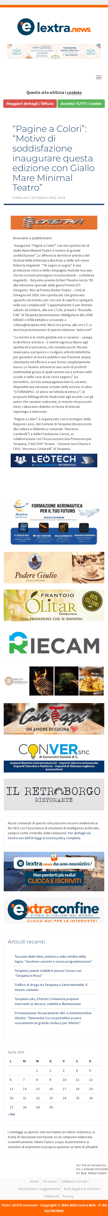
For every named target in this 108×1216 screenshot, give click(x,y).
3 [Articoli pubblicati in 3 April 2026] (63, 1070)
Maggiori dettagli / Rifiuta (30, 103)
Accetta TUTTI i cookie (81, 103)
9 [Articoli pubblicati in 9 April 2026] (50, 1079)
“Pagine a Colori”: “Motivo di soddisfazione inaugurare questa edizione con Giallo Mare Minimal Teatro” (53, 158)
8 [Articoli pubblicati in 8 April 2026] (37, 1079)
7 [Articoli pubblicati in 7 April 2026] (24, 1079)
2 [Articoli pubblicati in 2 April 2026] (50, 1070)
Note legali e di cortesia (81, 1188)
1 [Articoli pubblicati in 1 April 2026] (37, 1070)
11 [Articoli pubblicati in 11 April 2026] (77, 1079)
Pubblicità (51, 1196)
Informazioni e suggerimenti (39, 1188)
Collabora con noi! (74, 1181)
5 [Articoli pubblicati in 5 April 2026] (90, 1070)
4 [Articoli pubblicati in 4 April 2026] (77, 1070)
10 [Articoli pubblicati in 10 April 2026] (64, 1079)
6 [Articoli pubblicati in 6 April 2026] (10, 1079)
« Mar (11, 1114)
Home (34, 1181)
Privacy (68, 1196)
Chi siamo (50, 1181)
